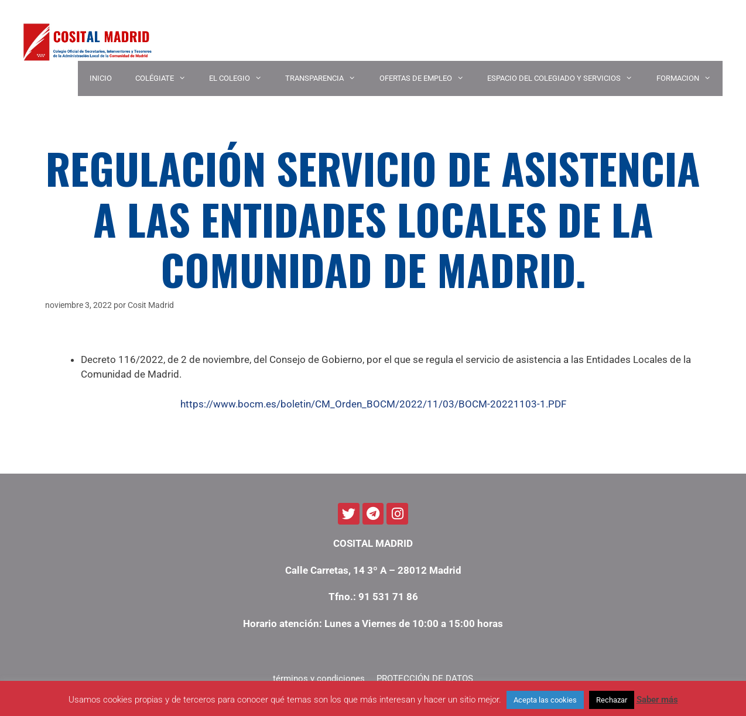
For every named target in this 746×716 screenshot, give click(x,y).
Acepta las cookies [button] (545, 700)
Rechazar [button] (611, 700)
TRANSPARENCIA (326, 78)
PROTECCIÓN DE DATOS (425, 678)
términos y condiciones (319, 678)
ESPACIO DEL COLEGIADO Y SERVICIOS (565, 78)
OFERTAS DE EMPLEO (427, 78)
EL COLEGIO (241, 78)
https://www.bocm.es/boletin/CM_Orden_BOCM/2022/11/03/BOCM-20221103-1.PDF (373, 404)
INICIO (101, 78)
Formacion (689, 78)
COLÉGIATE (166, 78)
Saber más (657, 699)
